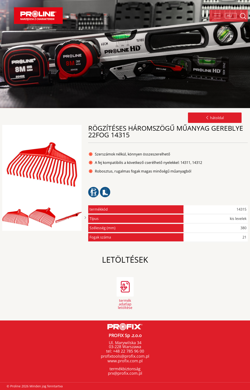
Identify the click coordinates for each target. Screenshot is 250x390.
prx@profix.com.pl (125, 373)
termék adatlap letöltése (125, 303)
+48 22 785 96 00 (128, 351)
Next (85, 217)
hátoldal (215, 117)
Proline (38, 15)
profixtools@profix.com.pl (125, 356)
